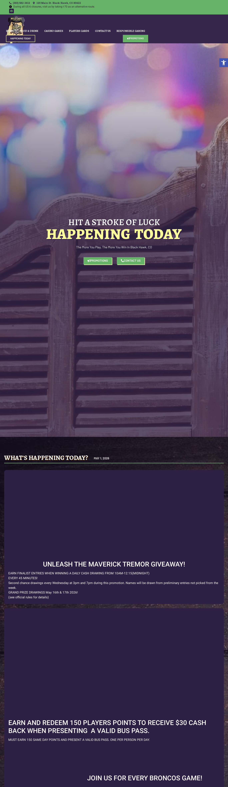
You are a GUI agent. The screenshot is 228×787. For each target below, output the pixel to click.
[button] (223, 62)
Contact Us (103, 31)
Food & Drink (29, 31)
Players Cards (79, 31)
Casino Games (53, 31)
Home (10, 31)
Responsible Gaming (130, 31)
